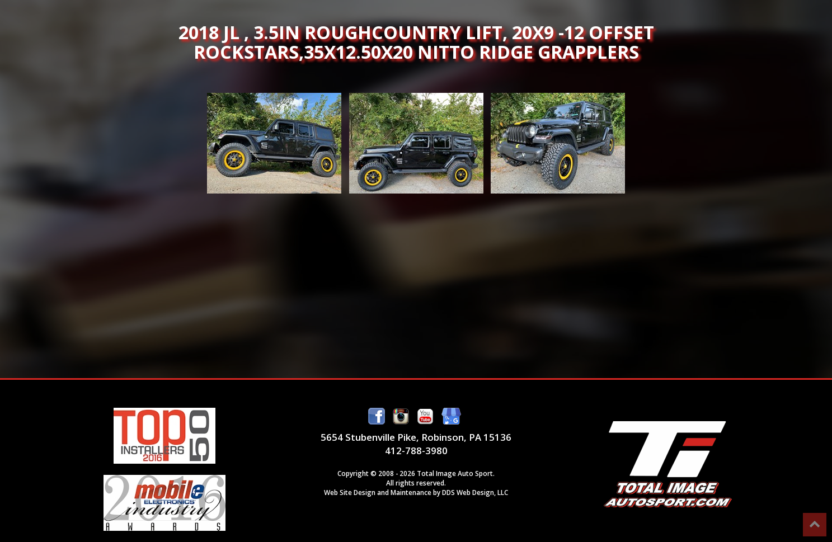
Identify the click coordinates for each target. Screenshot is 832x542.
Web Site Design (349, 492)
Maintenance (411, 492)
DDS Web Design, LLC (475, 492)
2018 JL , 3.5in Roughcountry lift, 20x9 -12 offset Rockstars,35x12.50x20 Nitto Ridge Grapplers (274, 143)
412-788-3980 (416, 450)
